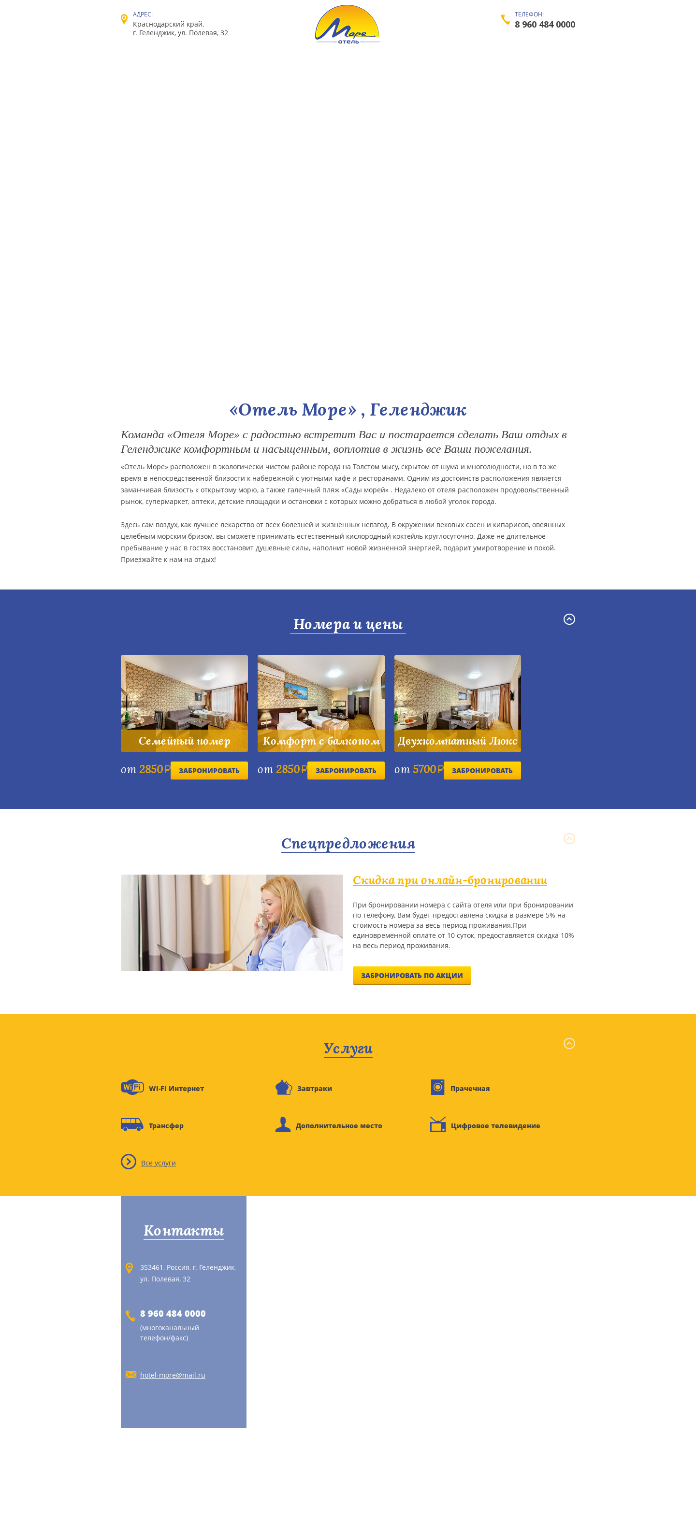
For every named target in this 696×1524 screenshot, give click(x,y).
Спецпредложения (348, 843)
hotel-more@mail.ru (172, 1375)
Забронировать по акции (412, 975)
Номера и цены (348, 624)
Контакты (184, 1231)
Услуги (348, 1048)
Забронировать (209, 770)
